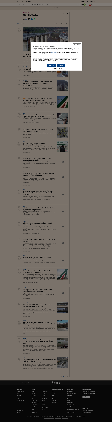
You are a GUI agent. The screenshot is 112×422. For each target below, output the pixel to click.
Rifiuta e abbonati (77, 44)
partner (74, 56)
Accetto (61, 65)
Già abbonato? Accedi (56, 68)
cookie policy (54, 52)
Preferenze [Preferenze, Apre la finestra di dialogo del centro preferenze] (51, 65)
